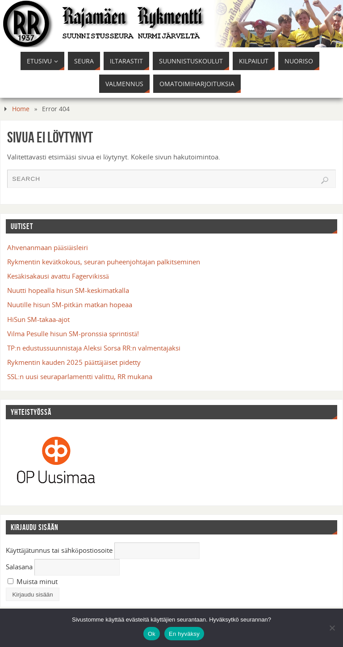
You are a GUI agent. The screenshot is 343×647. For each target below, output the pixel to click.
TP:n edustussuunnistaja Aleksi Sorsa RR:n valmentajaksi (93, 347)
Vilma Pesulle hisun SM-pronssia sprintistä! (73, 333)
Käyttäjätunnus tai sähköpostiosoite (59, 550)
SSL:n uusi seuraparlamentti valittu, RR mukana (79, 376)
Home (20, 108)
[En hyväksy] (331, 627)
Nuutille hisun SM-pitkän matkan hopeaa (69, 304)
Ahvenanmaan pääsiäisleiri (47, 247)
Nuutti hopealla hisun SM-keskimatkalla (68, 290)
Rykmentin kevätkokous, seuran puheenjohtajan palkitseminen (103, 261)
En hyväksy (184, 633)
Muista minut (33, 581)
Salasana (19, 566)
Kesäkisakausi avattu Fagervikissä (58, 275)
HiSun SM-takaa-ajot (38, 319)
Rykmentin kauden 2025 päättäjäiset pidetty (74, 362)
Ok (151, 633)
